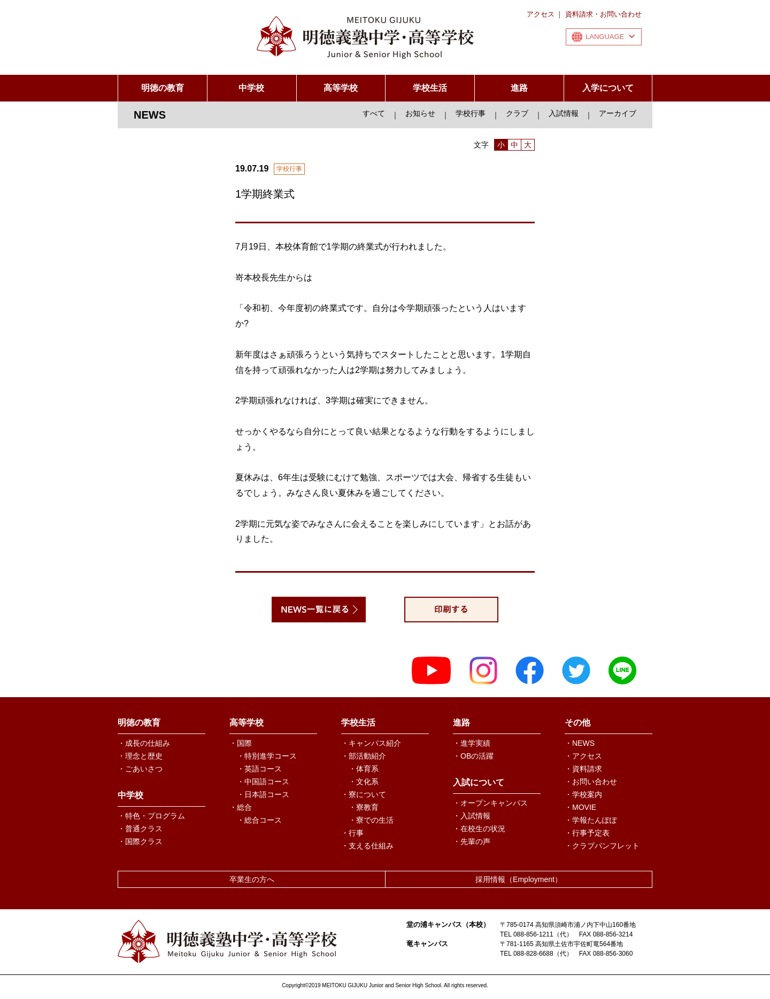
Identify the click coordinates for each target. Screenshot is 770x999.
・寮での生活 (371, 820)
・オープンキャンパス (490, 803)
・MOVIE (580, 807)
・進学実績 (471, 743)
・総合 (240, 807)
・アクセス (583, 756)
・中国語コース (263, 781)
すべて (374, 113)
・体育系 (364, 768)
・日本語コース (263, 794)
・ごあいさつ (140, 768)
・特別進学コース (267, 756)
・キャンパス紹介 (371, 743)
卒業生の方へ (251, 879)
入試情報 (564, 113)
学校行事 (471, 113)
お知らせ (420, 113)
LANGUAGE (610, 37)
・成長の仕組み (144, 743)
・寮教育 (364, 807)
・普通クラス (140, 828)
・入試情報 (471, 815)
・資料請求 (583, 768)
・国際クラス (140, 841)
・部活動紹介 (363, 756)
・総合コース (259, 820)
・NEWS (580, 743)
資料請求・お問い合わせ (603, 14)
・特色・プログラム (151, 815)
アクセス (541, 14)
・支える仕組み (367, 845)
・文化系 (364, 781)
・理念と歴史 (140, 756)
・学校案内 (583, 794)
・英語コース (259, 768)
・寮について (363, 794)
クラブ (517, 113)
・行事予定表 (587, 833)
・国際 (240, 743)
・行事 (352, 833)
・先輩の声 (471, 841)
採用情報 (518, 879)
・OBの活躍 (473, 756)
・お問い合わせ (591, 781)
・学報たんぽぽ (591, 820)
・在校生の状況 (479, 828)
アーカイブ (617, 113)
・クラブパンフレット (602, 845)
